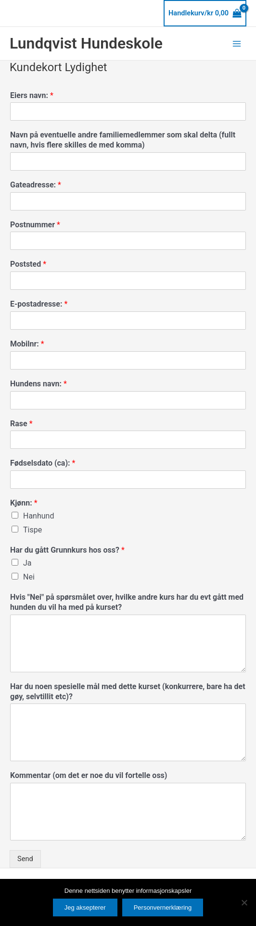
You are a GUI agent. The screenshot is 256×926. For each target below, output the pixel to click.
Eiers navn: (31, 95)
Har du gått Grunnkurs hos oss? (67, 550)
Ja (27, 563)
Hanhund (38, 515)
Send (25, 858)
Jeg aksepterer (85, 907)
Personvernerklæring (163, 907)
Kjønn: (24, 502)
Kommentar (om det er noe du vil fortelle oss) (88, 775)
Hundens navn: (38, 383)
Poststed (28, 264)
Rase (21, 423)
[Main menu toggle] (236, 43)
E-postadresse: (38, 304)
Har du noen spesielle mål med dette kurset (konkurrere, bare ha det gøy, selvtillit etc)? (127, 691)
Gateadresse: (35, 184)
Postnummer (35, 224)
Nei (29, 576)
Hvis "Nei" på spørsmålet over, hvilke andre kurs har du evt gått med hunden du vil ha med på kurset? (126, 602)
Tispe (32, 529)
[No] (244, 902)
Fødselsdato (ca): (42, 463)
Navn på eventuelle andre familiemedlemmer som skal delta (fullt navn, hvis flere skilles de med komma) (122, 139)
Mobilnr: (27, 343)
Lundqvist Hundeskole (86, 43)
